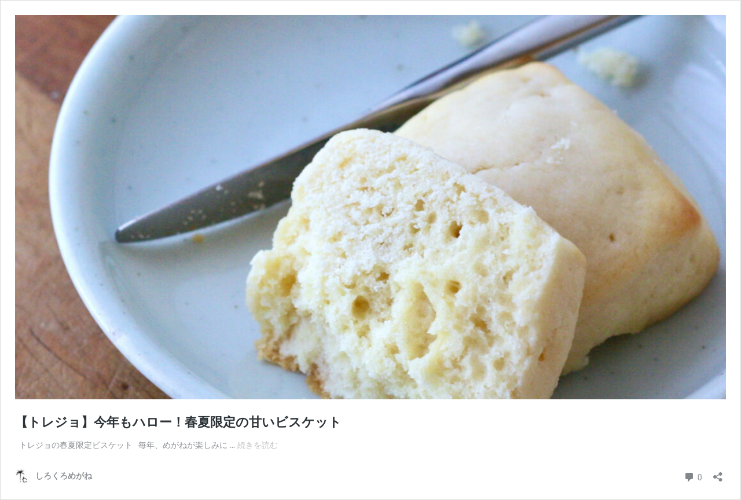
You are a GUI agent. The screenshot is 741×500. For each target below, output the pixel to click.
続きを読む (257, 445)
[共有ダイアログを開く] (718, 473)
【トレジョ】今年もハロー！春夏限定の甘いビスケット (178, 422)
